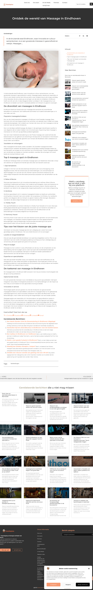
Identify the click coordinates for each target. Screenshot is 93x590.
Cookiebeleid (67, 588)
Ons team (36, 2)
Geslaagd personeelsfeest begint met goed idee (34, 469)
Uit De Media (46, 2)
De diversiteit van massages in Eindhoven (76, 53)
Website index (41, 554)
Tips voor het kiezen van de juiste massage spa (76, 60)
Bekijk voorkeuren (83, 584)
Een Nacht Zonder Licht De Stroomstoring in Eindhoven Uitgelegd (31, 321)
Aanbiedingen (8, 33)
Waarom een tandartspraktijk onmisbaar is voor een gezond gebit (80, 87)
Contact (64, 2)
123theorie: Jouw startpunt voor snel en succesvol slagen (58, 470)
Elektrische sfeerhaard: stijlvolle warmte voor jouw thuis (79, 157)
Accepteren (53, 584)
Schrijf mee (46, 5)
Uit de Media (40, 551)
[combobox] (83, 4)
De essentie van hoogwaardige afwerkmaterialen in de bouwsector (57, 503)
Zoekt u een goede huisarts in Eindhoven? (22, 340)
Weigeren (68, 584)
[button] (89, 568)
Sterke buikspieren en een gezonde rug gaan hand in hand (79, 105)
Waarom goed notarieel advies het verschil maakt (34, 406)
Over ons (27, 2)
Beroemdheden (41, 548)
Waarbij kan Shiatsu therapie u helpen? (21, 346)
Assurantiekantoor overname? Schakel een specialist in (9, 439)
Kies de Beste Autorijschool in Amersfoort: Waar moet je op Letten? (80, 127)
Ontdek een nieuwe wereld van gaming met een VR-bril (27, 352)
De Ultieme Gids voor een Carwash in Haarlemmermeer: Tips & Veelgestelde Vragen (81, 440)
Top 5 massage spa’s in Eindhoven (77, 57)
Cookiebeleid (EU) (40, 545)
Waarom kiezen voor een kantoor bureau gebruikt (81, 406)
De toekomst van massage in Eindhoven (75, 64)
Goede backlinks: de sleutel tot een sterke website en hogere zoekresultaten (41, 561)
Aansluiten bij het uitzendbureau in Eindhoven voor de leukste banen (32, 327)
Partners (56, 2)
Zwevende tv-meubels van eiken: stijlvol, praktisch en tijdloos (79, 144)
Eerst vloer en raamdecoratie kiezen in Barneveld (9, 395)
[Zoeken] (91, 4)
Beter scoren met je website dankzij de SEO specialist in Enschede (79, 112)
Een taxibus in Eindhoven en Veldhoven (21, 334)
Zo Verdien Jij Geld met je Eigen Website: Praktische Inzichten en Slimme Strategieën (40, 573)
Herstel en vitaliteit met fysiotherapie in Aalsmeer (81, 501)
